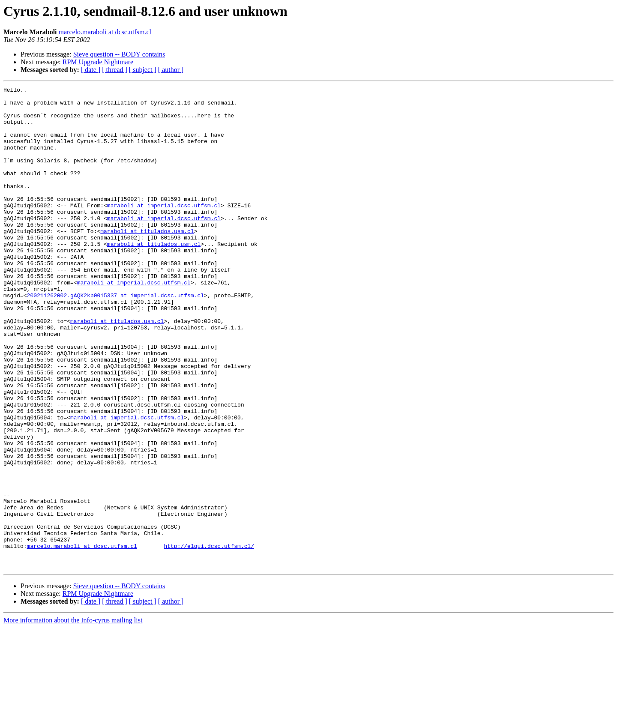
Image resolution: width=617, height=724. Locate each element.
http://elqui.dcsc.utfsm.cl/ (209, 638)
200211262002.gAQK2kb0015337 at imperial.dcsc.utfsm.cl (115, 337)
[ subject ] (142, 69)
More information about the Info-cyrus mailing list (72, 716)
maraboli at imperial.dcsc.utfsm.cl (164, 229)
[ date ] (90, 69)
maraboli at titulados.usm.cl (147, 260)
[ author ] (171, 69)
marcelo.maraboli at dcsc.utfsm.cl (105, 32)
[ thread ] (114, 69)
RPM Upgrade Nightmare (98, 62)
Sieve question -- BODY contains (119, 54)
